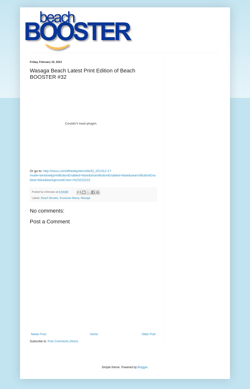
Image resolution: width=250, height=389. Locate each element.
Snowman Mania (69, 197)
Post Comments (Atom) (63, 341)
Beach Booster (49, 197)
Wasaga (85, 197)
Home (94, 334)
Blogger (142, 367)
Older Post (149, 334)
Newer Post (38, 334)
